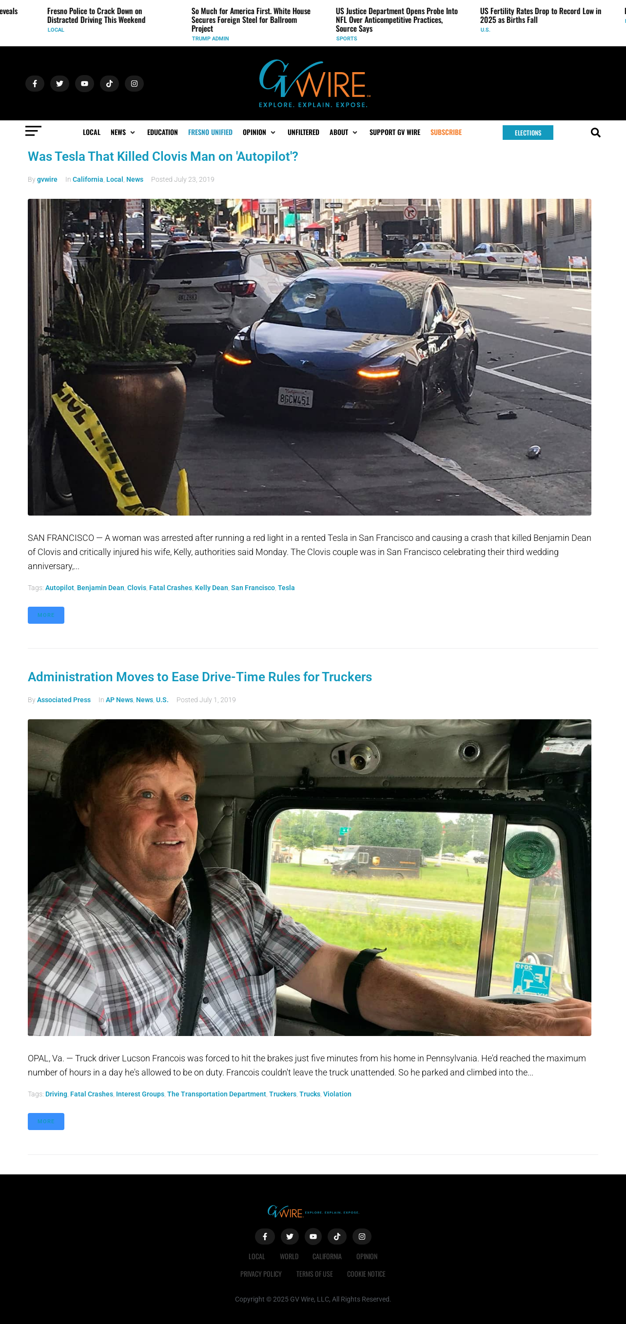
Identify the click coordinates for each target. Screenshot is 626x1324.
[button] (124, 132)
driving (56, 1094)
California (88, 179)
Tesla (286, 588)
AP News (119, 700)
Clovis (136, 588)
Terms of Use (314, 1273)
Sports (347, 39)
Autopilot (59, 588)
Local (57, 30)
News (134, 179)
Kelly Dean (211, 588)
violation (337, 1094)
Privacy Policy (261, 1273)
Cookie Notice (367, 1273)
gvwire (47, 179)
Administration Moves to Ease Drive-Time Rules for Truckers (200, 677)
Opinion (367, 1256)
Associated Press (64, 700)
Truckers (282, 1094)
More (46, 615)
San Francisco (253, 588)
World (289, 1256)
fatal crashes (170, 588)
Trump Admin (211, 39)
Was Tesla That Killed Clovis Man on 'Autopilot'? (163, 156)
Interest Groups (140, 1094)
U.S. (486, 30)
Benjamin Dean (100, 588)
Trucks (309, 1094)
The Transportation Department (216, 1094)
